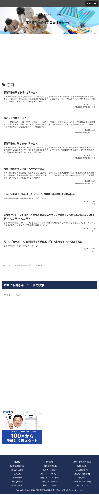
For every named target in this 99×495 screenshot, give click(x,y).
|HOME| (17, 463)
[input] (49, 296)
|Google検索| (17, 482)
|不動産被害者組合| (49, 467)
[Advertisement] (49, 56)
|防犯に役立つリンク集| (49, 478)
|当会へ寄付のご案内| (82, 482)
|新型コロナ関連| (49, 486)
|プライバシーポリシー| (49, 475)
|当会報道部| (17, 478)
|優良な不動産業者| (49, 482)
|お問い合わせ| (17, 486)
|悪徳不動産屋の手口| (82, 463)
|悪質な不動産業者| (82, 475)
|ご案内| (49, 463)
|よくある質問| (17, 471)
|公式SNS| (82, 478)
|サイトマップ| (82, 486)
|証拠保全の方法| (17, 467)
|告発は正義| (82, 467)
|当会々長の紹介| (49, 471)
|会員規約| (17, 475)
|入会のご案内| (82, 471)
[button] (94, 295)
